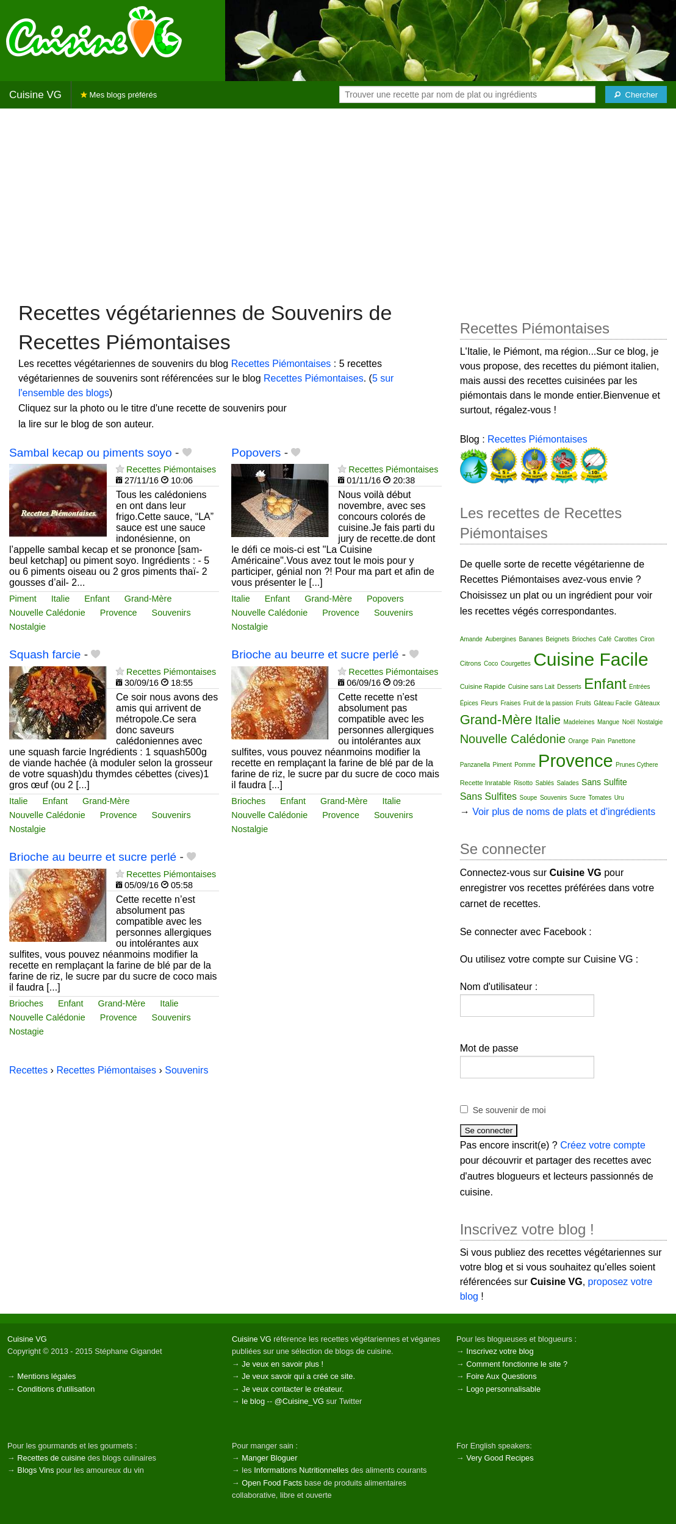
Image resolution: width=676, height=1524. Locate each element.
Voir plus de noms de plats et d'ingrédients (563, 812)
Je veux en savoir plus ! (282, 1364)
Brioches (248, 801)
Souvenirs (171, 613)
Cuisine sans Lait (531, 686)
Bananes (530, 639)
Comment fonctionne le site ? (516, 1364)
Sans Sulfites (488, 796)
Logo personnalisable (503, 1389)
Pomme (524, 764)
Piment (23, 599)
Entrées (639, 686)
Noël (628, 722)
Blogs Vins (35, 1470)
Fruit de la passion (548, 703)
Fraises (510, 703)
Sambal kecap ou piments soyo (90, 452)
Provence (118, 613)
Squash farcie (45, 654)
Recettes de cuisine (51, 1457)
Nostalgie (27, 627)
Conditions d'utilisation (56, 1389)
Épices (469, 703)
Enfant (97, 599)
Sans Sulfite (604, 782)
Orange (579, 741)
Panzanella (475, 764)
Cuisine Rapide (483, 686)
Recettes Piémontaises (281, 363)
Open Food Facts (272, 1482)
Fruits (583, 703)
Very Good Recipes (499, 1457)
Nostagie (26, 1031)
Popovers (256, 452)
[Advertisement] (338, 203)
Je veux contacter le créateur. (292, 1389)
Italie (60, 599)
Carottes (626, 639)
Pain (598, 740)
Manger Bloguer (269, 1457)
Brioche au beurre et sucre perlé (314, 654)
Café (605, 639)
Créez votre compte (602, 1145)
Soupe (529, 797)
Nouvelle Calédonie (47, 613)
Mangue (608, 722)
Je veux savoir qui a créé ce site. (298, 1376)
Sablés (544, 783)
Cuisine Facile (590, 659)
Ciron (647, 639)
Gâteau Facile (612, 703)
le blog (253, 1401)
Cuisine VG (35, 95)
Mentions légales (46, 1376)
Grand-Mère (148, 599)
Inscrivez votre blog (499, 1351)
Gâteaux (647, 703)
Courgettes (516, 663)
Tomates (599, 797)
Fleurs (489, 703)
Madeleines (578, 722)
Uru (619, 797)
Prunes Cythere (637, 764)
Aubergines (500, 639)
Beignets (557, 639)
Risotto (523, 783)
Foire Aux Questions (501, 1376)
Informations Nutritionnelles (301, 1470)
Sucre (578, 797)
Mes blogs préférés (119, 94)
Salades (568, 783)
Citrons (470, 663)
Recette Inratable (485, 782)
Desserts (569, 686)
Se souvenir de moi (509, 1110)
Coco (491, 663)
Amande (471, 639)
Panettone (622, 741)
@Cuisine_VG (299, 1401)
